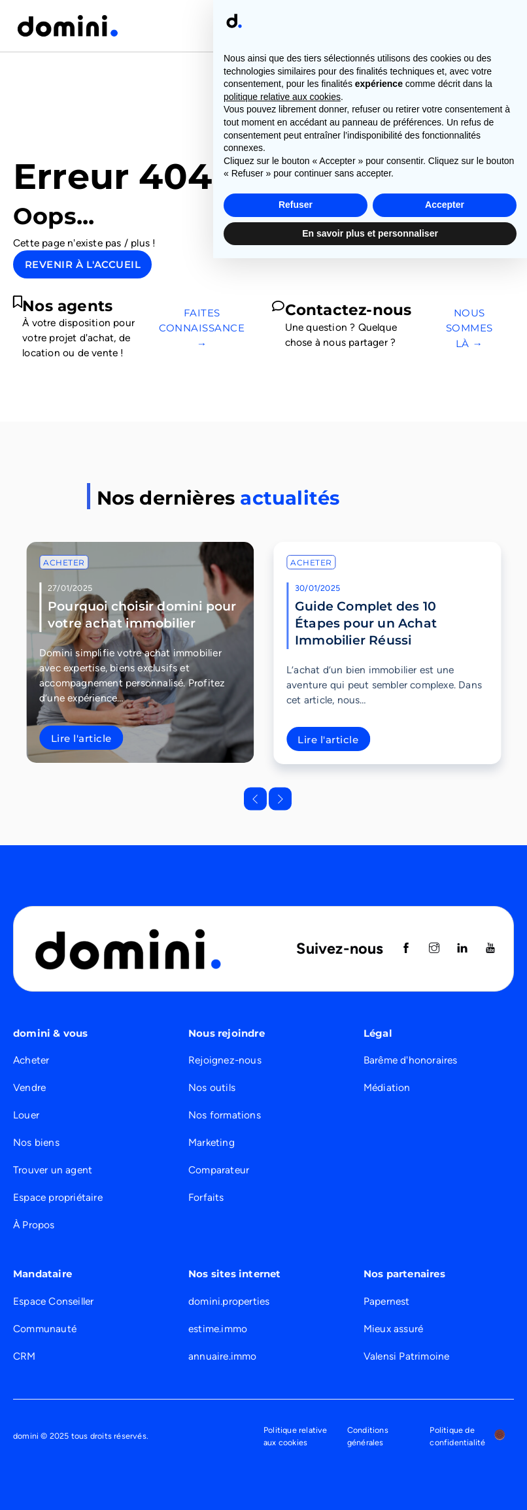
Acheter (64, 562)
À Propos (34, 1224)
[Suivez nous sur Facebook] (406, 948)
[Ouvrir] (501, 25)
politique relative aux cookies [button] (282, 1348)
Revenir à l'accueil (83, 264)
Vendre (29, 1087)
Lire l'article (81, 738)
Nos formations (224, 1115)
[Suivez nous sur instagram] (434, 948)
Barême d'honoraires (411, 1060)
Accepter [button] (444, 1456)
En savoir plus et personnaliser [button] (370, 1484)
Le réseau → (481, 217)
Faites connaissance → (202, 328)
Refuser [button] (296, 1456)
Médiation (387, 1087)
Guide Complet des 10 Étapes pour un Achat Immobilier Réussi (366, 623)
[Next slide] (280, 798)
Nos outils (211, 1087)
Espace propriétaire (58, 1197)
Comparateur (218, 1170)
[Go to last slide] (255, 798)
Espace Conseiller (53, 1301)
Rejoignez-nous (225, 1060)
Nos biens (36, 1142)
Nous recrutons (421, 25)
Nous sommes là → (469, 328)
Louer (26, 1115)
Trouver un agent (52, 1170)
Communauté (44, 1328)
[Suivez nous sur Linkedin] (462, 948)
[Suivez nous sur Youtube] (490, 948)
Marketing (211, 1142)
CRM (24, 1356)
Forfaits (206, 1197)
